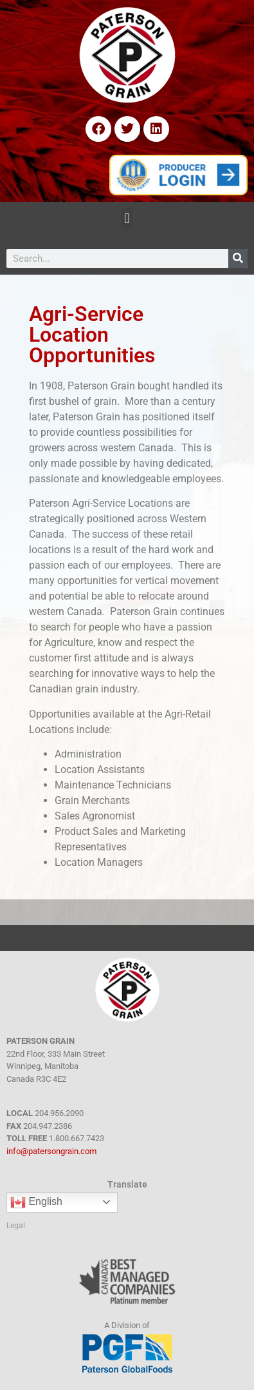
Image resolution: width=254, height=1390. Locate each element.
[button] (127, 219)
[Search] (238, 258)
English (36, 1202)
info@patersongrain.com (51, 1151)
